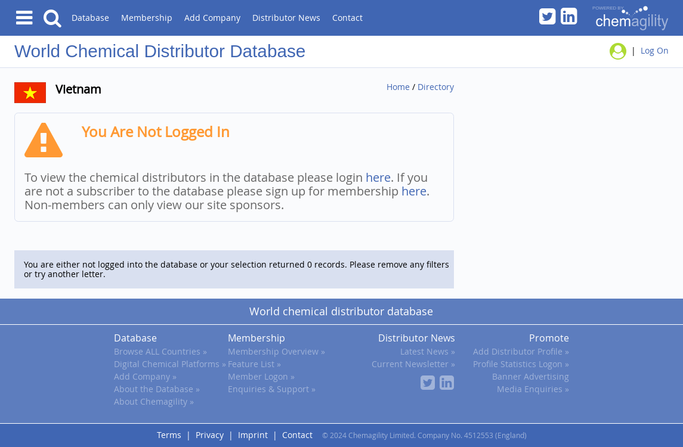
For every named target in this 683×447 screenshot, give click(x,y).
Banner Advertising (530, 376)
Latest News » (427, 351)
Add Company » (145, 376)
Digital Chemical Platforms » (170, 364)
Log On (655, 50)
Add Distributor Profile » (521, 351)
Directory (436, 86)
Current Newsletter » (413, 364)
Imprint (253, 434)
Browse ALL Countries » (160, 351)
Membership (146, 17)
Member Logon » (261, 376)
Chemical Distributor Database (185, 51)
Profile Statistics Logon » (521, 364)
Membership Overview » (276, 351)
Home (398, 86)
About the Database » (157, 389)
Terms (169, 434)
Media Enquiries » (533, 389)
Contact (347, 17)
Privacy (210, 434)
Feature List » (254, 364)
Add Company (212, 17)
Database (90, 17)
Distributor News (286, 17)
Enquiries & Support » (272, 389)
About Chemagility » (154, 401)
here (378, 177)
